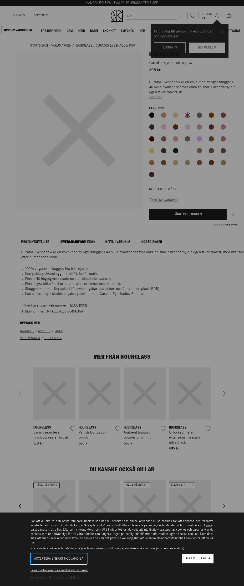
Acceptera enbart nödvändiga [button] (58, 558)
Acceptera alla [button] (197, 558)
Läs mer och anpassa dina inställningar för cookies (59, 570)
